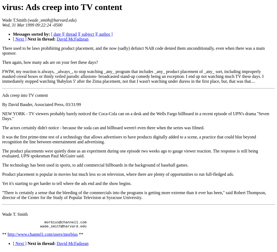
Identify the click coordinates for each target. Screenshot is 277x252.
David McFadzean (72, 39)
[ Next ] (20, 39)
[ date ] (57, 34)
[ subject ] (88, 34)
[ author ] (105, 34)
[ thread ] (71, 34)
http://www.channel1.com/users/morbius (43, 236)
